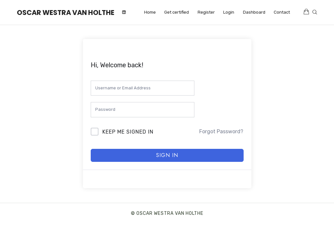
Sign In (167, 155)
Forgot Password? (221, 131)
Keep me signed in (128, 132)
